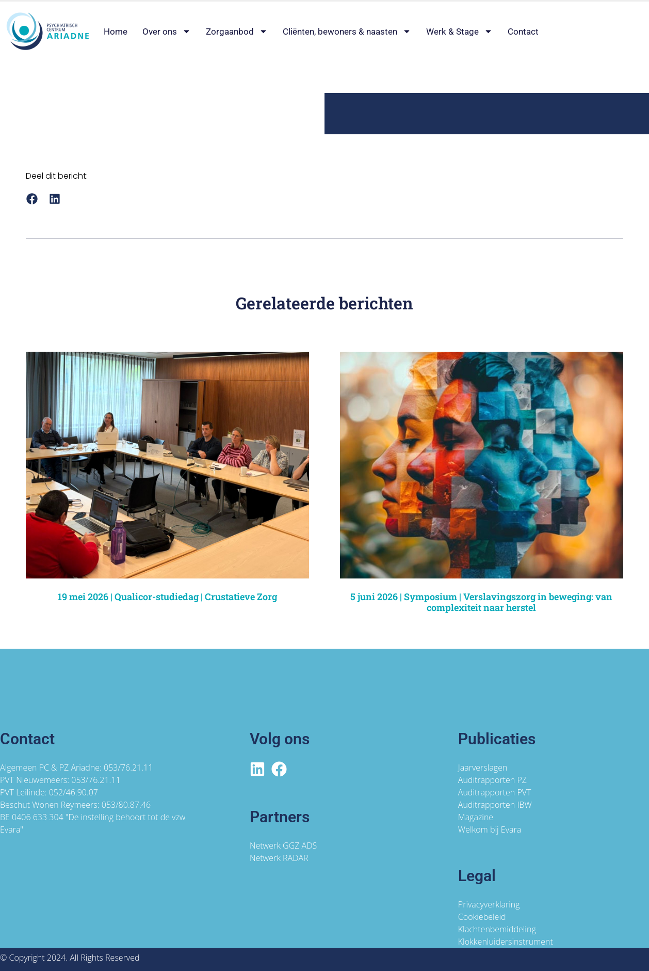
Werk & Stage (459, 31)
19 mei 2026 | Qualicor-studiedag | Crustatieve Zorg (167, 596)
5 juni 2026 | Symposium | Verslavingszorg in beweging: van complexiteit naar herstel (481, 602)
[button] (32, 199)
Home (115, 31)
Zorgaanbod (237, 31)
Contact (523, 31)
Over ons (166, 31)
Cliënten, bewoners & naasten (347, 31)
